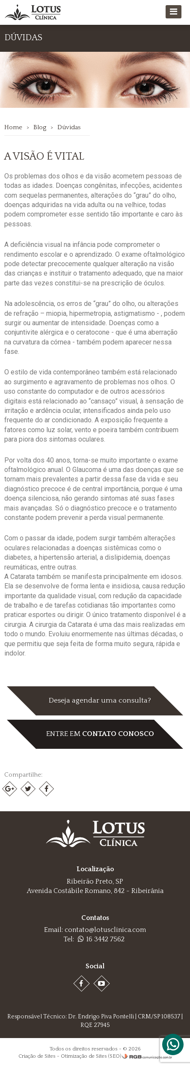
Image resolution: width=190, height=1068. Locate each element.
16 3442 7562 (101, 939)
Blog (39, 127)
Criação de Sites (37, 1056)
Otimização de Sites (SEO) (91, 1056)
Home (13, 127)
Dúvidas (68, 127)
